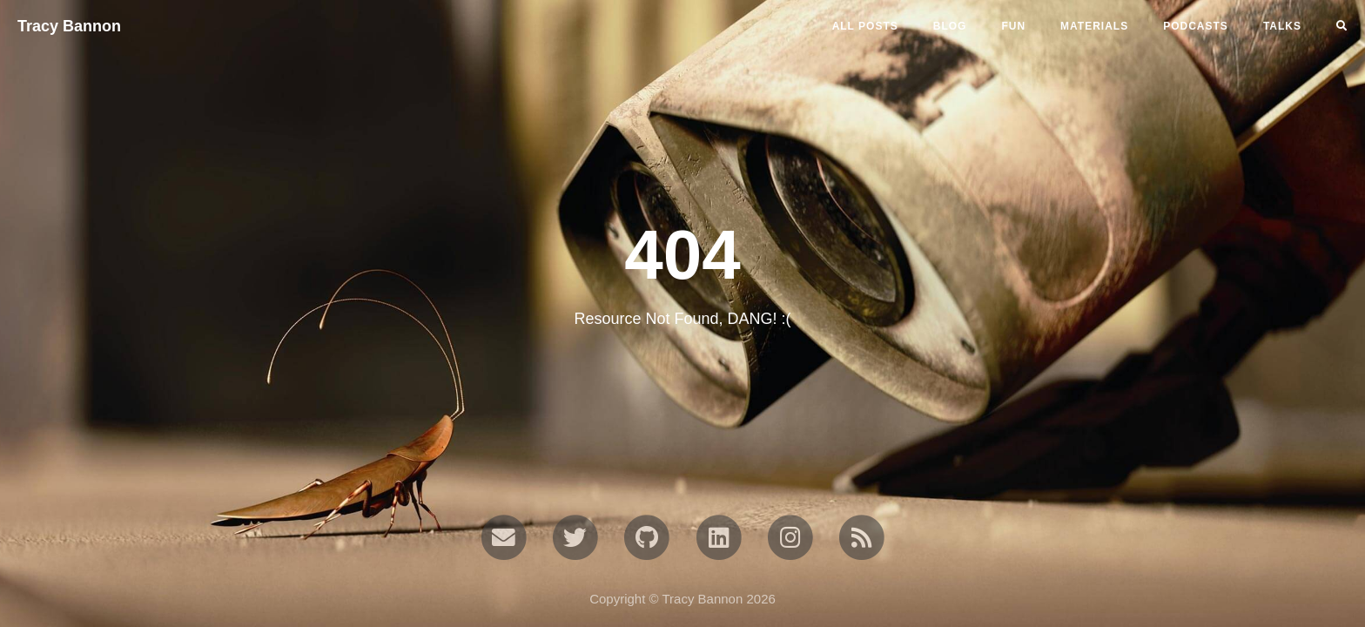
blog (950, 26)
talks (1282, 26)
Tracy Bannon (69, 26)
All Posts (865, 26)
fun (1013, 26)
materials (1094, 26)
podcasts (1195, 26)
